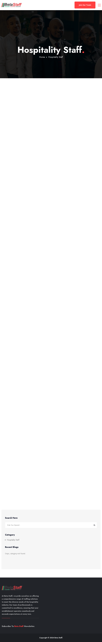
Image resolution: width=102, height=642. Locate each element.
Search (94, 525)
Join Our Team (85, 5)
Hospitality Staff (13, 540)
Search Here (11, 518)
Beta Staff (19, 626)
